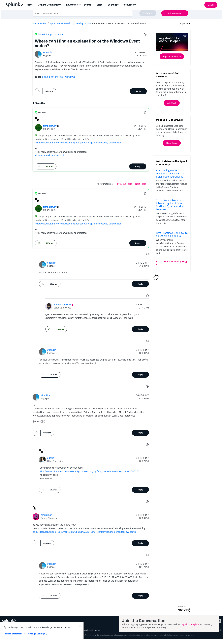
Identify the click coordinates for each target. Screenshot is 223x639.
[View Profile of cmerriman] (46, 514)
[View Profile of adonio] (50, 457)
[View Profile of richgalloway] (50, 125)
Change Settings (36, 633)
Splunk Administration (61, 23)
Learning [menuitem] (112, 4)
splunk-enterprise (52, 76)
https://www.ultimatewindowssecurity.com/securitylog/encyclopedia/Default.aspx (78, 142)
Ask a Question (174, 13)
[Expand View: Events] (92, 4)
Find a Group (171, 143)
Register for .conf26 (172, 56)
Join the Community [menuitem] (48, 4)
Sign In (211, 5)
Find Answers (39, 23)
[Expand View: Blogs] (103, 4)
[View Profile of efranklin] (47, 52)
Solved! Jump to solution (50, 34)
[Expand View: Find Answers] (79, 4)
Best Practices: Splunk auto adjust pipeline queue (172, 234)
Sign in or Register (190, 624)
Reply (138, 91)
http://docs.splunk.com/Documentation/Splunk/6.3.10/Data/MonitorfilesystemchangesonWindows (84, 531)
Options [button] (183, 23)
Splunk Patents (94, 630)
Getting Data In (83, 23)
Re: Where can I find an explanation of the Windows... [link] (120, 23)
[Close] (80, 625)
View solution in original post (49, 155)
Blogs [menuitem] (99, 4)
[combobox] (94, 13)
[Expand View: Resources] (134, 4)
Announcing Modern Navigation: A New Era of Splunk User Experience (170, 173)
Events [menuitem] (87, 4)
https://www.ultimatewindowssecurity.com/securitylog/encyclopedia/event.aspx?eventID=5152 (89, 471)
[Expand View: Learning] (118, 4)
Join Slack (171, 103)
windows (70, 76)
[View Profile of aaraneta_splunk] (62, 304)
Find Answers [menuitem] (71, 4)
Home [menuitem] (29, 4)
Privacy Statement (13, 633)
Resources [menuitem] (128, 4)
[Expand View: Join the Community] (60, 4)
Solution (41, 112)
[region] (42, 630)
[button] (145, 35)
